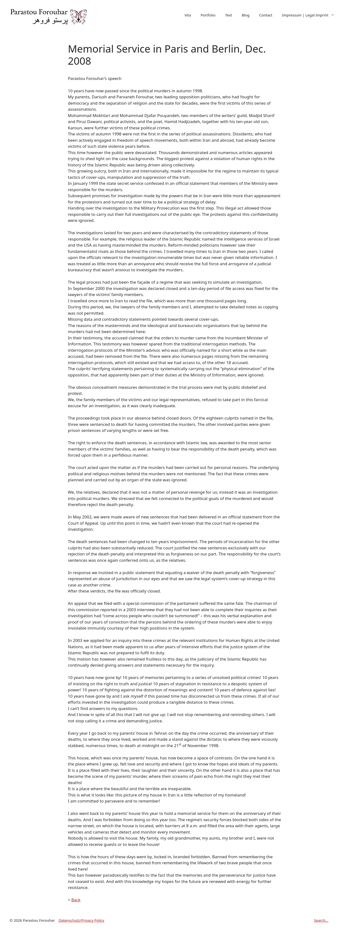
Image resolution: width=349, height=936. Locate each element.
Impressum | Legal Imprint (310, 15)
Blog (246, 15)
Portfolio (208, 15)
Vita (187, 15)
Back (75, 900)
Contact (265, 15)
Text (228, 15)
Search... (321, 920)
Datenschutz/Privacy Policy (81, 920)
